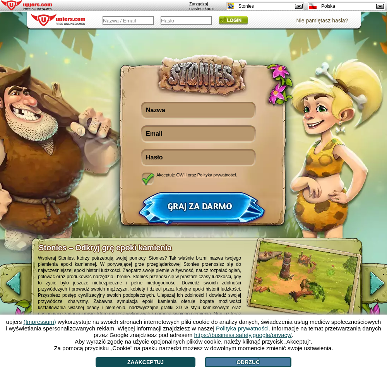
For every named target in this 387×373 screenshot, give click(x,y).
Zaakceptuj (145, 362)
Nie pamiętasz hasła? (322, 20)
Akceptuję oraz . (196, 175)
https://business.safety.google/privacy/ (242, 335)
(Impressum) (40, 321)
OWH (181, 175)
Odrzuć (248, 362)
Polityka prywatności (216, 175)
